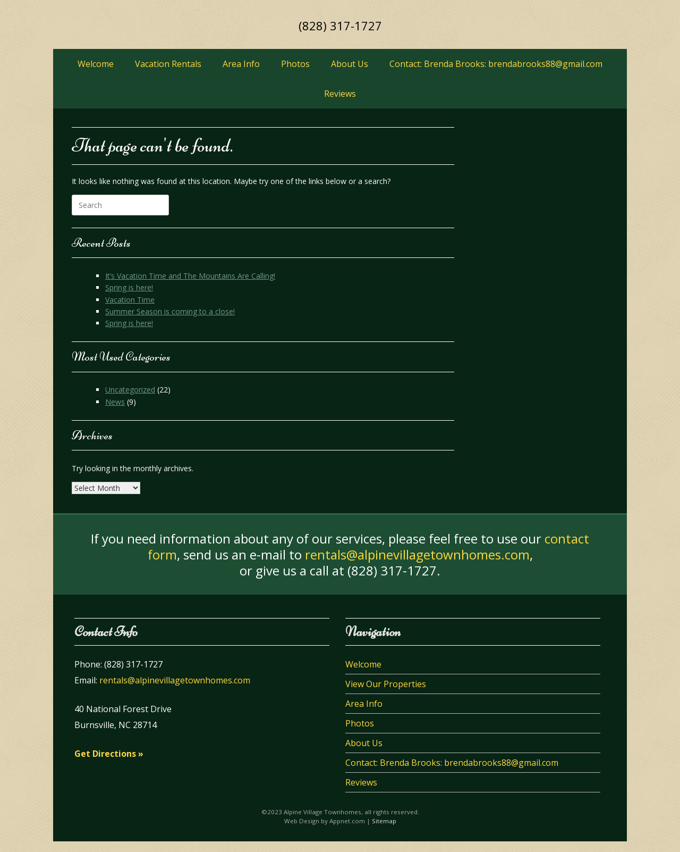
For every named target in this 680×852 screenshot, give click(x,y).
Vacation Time (130, 300)
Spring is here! (129, 287)
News (115, 402)
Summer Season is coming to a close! (170, 311)
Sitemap (384, 821)
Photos (295, 64)
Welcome (96, 64)
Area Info (241, 64)
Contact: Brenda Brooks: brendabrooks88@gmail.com (495, 64)
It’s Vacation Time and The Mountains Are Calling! (190, 276)
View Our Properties (385, 684)
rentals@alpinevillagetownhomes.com (417, 554)
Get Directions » (108, 753)
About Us (349, 64)
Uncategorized (130, 390)
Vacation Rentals (168, 64)
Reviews (340, 93)
